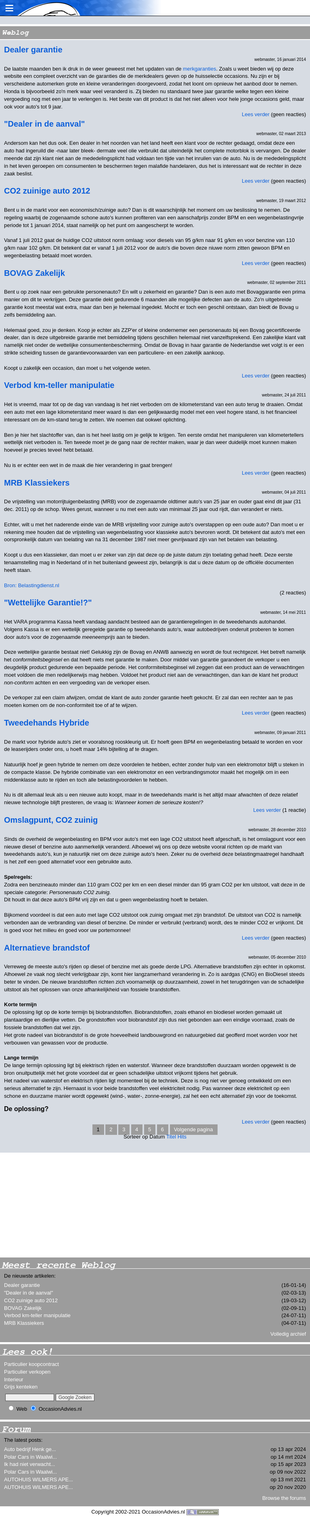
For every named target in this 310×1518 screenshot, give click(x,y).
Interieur (13, 1379)
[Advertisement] (60, 1205)
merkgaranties (199, 69)
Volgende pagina (193, 1129)
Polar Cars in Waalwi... (30, 1457)
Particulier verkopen (27, 1372)
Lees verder (256, 114)
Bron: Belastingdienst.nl (31, 585)
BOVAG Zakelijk (23, 1308)
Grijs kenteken (21, 1387)
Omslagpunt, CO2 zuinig (51, 819)
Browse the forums (284, 1498)
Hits (182, 1137)
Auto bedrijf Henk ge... (30, 1449)
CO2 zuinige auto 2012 (31, 1300)
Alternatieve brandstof (47, 947)
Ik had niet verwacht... (29, 1464)
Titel (171, 1137)
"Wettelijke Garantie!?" (48, 602)
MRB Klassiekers (24, 1323)
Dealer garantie (22, 1285)
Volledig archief (288, 1334)
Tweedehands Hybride (46, 722)
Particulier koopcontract (31, 1364)
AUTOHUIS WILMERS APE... (38, 1479)
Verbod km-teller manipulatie (37, 1315)
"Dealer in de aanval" (28, 1293)
